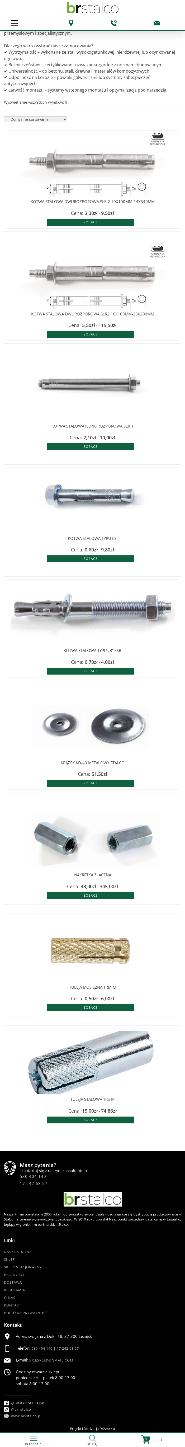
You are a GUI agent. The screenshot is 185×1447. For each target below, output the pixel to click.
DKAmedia (107, 1428)
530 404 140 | (44, 1348)
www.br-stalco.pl (22, 1416)
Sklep (9, 1259)
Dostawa (13, 1282)
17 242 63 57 (34, 1183)
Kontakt (12, 1305)
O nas (9, 1297)
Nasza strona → (20, 1251)
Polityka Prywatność (26, 1312)
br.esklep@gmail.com (51, 1360)
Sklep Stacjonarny (23, 1267)
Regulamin (15, 1290)
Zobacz (91, 222)
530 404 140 (33, 1176)
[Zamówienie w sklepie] (35, 119)
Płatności (14, 1274)
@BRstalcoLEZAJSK (24, 1403)
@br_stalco (17, 1409)
